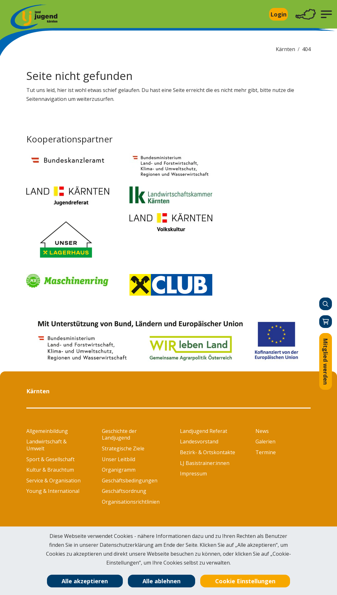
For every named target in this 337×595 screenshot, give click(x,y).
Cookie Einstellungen (245, 581)
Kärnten (285, 49)
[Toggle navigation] (305, 14)
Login (278, 14)
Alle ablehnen (161, 581)
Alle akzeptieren (85, 581)
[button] (326, 14)
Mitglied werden (325, 361)
